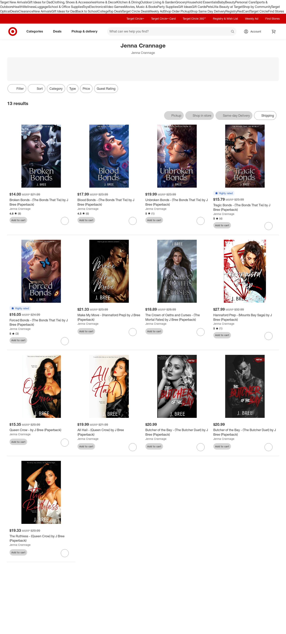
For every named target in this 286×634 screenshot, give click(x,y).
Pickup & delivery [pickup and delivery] (86, 31)
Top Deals (115, 11)
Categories (36, 31)
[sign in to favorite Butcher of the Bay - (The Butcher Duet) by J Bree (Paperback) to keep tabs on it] (201, 447)
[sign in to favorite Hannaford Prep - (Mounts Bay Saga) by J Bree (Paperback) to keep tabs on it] (268, 336)
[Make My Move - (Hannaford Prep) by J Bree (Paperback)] (109, 317)
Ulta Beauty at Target (228, 7)
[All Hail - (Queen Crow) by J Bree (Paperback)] (109, 432)
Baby (221, 2)
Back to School (87, 11)
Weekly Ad (156, 11)
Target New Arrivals (13, 2)
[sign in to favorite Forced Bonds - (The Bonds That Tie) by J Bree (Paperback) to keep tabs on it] (65, 341)
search (233, 32)
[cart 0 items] (273, 31)
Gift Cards (199, 7)
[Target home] (12, 31)
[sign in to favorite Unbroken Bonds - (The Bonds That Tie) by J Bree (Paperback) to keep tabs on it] (201, 221)
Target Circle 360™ (194, 18)
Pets (209, 7)
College (103, 11)
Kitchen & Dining (128, 2)
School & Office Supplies (65, 7)
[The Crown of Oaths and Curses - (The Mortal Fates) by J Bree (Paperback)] (177, 317)
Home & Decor (106, 2)
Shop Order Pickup (177, 11)
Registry (231, 11)
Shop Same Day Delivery (207, 11)
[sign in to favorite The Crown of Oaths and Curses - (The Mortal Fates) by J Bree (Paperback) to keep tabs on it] (201, 332)
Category (56, 89)
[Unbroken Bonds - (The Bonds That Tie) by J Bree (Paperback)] (177, 202)
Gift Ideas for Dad (39, 2)
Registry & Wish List (225, 18)
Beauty (230, 2)
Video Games (114, 7)
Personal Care (245, 2)
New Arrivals (42, 11)
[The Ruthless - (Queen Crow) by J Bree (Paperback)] (41, 538)
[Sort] (36, 88)
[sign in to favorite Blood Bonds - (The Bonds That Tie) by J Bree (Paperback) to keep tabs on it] (133, 221)
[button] (223, 193)
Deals (14, 11)
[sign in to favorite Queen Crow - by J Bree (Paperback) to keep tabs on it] (65, 443)
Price (86, 89)
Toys (86, 7)
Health (18, 7)
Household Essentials (202, 2)
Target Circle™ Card (163, 18)
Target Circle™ (135, 18)
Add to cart (18, 220)
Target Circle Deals (135, 11)
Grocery (181, 2)
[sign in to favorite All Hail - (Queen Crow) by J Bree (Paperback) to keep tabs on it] (133, 447)
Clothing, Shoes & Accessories (74, 2)
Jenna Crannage (20, 208)
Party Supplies (167, 7)
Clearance (25, 11)
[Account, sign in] (253, 31)
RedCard (243, 11)
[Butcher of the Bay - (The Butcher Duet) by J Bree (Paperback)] (177, 432)
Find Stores (276, 11)
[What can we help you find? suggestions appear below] (172, 31)
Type (72, 89)
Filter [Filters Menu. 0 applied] (17, 88)
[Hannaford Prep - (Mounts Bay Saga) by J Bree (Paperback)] (244, 317)
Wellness (29, 7)
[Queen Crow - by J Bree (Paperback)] (41, 430)
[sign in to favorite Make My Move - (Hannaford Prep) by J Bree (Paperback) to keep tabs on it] (133, 332)
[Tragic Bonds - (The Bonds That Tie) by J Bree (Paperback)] (244, 207)
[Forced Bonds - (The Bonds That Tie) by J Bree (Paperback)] (41, 322)
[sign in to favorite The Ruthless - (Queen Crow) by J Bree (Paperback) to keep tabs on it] (65, 553)
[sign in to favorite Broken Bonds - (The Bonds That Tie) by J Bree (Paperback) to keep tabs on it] (65, 221)
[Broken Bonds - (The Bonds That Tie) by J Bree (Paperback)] (41, 202)
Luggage (42, 7)
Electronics (97, 7)
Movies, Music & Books (140, 7)
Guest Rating (106, 89)
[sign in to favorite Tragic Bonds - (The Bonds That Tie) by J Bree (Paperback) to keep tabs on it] (268, 226)
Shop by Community (257, 7)
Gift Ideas (185, 7)
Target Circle (259, 11)
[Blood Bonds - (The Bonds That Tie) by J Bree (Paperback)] (109, 202)
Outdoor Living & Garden (157, 2)
